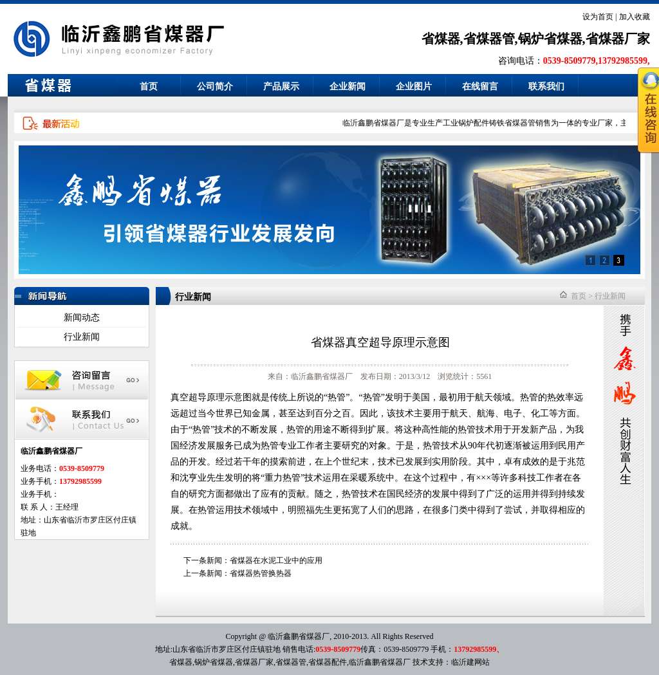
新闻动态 (82, 317)
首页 (149, 86)
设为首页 (597, 16)
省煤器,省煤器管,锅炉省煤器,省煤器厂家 (536, 39)
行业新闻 (82, 337)
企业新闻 (348, 86)
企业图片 (414, 86)
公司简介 (215, 86)
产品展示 (281, 86)
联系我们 (546, 86)
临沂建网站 (470, 662)
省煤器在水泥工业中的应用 (276, 560)
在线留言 (480, 86)
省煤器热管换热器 (261, 573)
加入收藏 (634, 16)
